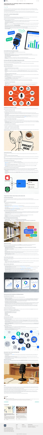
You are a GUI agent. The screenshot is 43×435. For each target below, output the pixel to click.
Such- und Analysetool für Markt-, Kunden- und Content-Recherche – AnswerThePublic (14, 206)
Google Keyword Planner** (15, 205)
